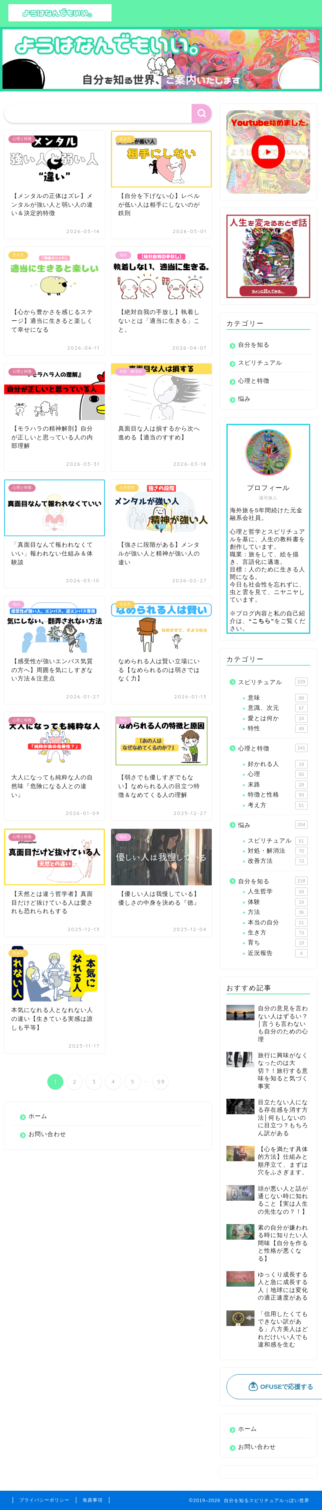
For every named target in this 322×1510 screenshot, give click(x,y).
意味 (277, 698)
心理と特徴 (254, 381)
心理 (277, 774)
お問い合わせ (47, 1134)
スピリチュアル (260, 363)
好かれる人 (277, 764)
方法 (277, 912)
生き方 (277, 933)
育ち (277, 943)
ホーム (38, 1116)
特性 (277, 728)
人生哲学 (277, 891)
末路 (277, 785)
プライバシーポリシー (44, 1499)
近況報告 (277, 953)
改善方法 (277, 861)
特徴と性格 (277, 795)
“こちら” (261, 621)
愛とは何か (277, 718)
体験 (277, 902)
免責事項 (93, 1499)
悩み (244, 399)
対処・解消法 (277, 851)
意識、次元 (277, 708)
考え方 (277, 805)
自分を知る (254, 345)
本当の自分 (277, 922)
